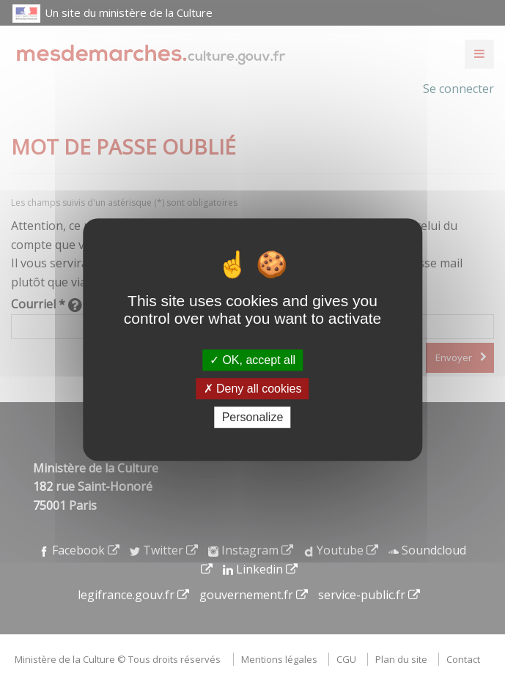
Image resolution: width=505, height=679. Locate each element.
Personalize (253, 417)
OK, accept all (252, 360)
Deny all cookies (253, 388)
